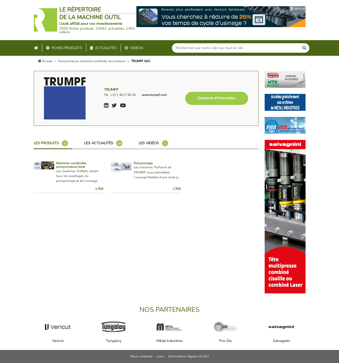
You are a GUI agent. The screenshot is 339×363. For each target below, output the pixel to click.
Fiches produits (64, 48)
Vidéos (134, 48)
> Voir (99, 188)
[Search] (236, 48)
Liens (160, 356)
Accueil (45, 61)
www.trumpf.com (154, 95)
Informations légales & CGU (188, 356)
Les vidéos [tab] (153, 143)
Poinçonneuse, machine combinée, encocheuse (91, 61)
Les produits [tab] (51, 143)
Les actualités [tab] (103, 143)
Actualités (103, 48)
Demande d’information (217, 98)
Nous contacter (142, 356)
